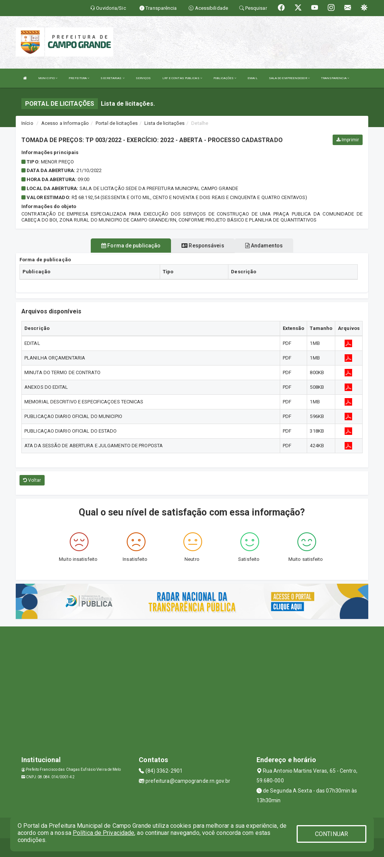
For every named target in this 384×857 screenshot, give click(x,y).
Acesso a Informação (65, 123)
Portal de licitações (117, 123)
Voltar (32, 480)
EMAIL (253, 78)
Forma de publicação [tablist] (130, 246)
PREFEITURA (79, 78)
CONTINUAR (331, 834)
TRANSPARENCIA (335, 78)
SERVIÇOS (143, 78)
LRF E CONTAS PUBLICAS (182, 78)
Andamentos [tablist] (264, 246)
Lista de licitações (164, 123)
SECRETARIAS (112, 78)
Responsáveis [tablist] (203, 246)
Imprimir (347, 139)
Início (27, 123)
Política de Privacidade (103, 832)
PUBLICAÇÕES (224, 78)
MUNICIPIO (47, 78)
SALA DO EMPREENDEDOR (289, 78)
